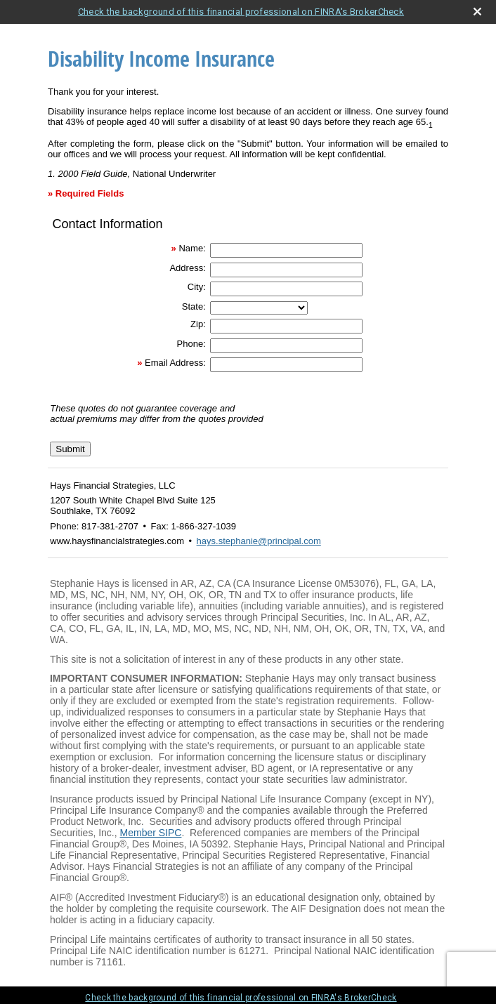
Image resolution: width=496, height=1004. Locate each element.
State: (194, 306)
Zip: (198, 324)
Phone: (191, 343)
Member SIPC (151, 832)
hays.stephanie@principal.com (259, 541)
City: (197, 287)
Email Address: (175, 362)
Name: (191, 248)
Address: (187, 268)
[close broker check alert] (477, 11)
